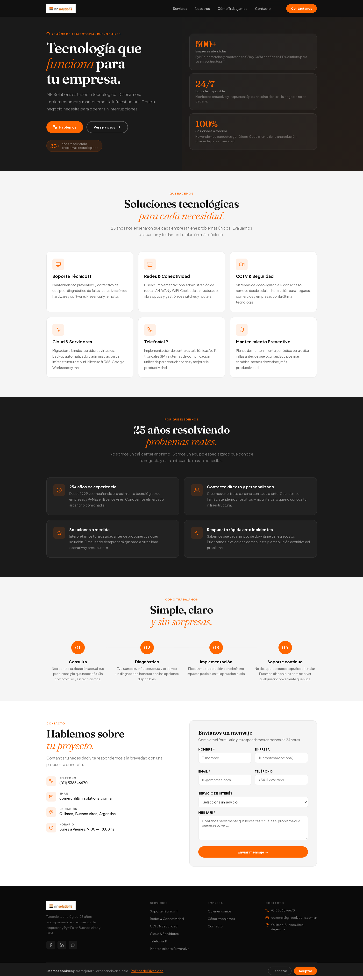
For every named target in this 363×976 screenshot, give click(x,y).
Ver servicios (107, 127)
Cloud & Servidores (164, 934)
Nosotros (202, 8)
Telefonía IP (158, 941)
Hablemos (64, 127)
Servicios (180, 8)
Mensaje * (206, 812)
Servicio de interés (215, 793)
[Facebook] (50, 945)
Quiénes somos (220, 911)
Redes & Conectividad (167, 919)
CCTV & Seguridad (164, 926)
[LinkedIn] (61, 945)
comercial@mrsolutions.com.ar (86, 798)
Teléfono (264, 771)
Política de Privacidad (301, 969)
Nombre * (206, 749)
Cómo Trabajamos (232, 8)
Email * (204, 771)
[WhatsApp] (73, 945)
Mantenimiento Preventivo (170, 949)
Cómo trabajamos (221, 919)
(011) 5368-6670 (73, 782)
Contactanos (301, 8)
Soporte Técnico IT (164, 911)
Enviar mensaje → (253, 852)
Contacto (263, 8)
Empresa (262, 749)
